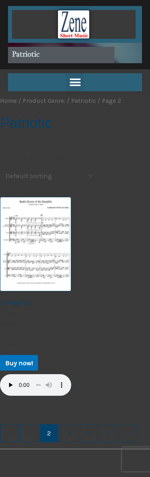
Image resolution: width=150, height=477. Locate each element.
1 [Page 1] (29, 433)
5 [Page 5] (108, 433)
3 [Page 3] (69, 433)
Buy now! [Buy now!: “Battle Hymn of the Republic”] (19, 363)
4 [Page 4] (88, 433)
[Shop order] (47, 175)
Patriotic (83, 100)
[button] (75, 82)
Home (8, 100)
